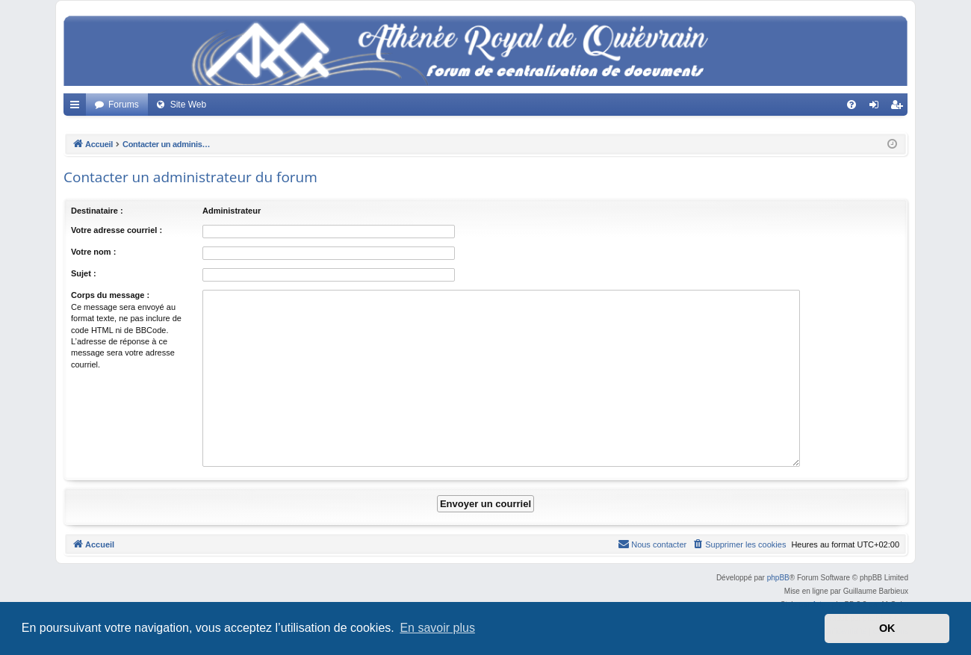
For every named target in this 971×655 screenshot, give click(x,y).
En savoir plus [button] (437, 627)
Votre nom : (93, 251)
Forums (123, 104)
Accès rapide (77, 107)
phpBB (778, 578)
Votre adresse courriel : (116, 230)
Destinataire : (97, 210)
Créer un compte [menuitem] (900, 107)
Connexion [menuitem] (877, 107)
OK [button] (887, 628)
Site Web (188, 104)
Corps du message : (110, 295)
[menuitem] (851, 104)
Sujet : (83, 273)
